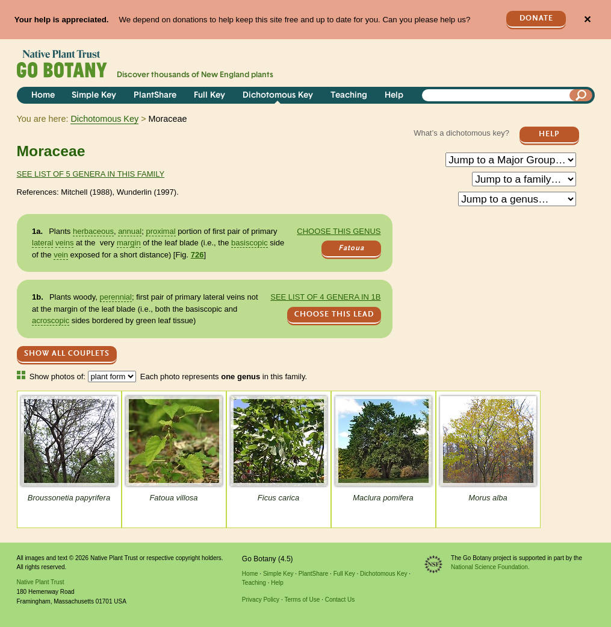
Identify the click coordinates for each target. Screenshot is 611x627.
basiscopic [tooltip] (249, 242)
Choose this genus (338, 231)
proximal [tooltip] (160, 231)
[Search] (580, 95)
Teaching (348, 95)
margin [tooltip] (129, 242)
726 (197, 254)
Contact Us (340, 599)
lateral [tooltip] (42, 242)
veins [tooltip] (64, 242)
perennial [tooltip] (116, 296)
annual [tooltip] (129, 231)
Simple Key (94, 95)
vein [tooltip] (61, 254)
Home (43, 95)
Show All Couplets (67, 354)
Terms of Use (302, 599)
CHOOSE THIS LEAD (334, 314)
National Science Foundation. (490, 567)
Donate (536, 18)
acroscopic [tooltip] (50, 320)
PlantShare (155, 95)
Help (394, 95)
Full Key (209, 95)
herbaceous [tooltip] (93, 231)
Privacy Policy (260, 599)
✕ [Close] (587, 19)
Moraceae (51, 151)
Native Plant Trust (40, 582)
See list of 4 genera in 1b (325, 296)
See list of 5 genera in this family (91, 173)
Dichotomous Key (278, 95)
